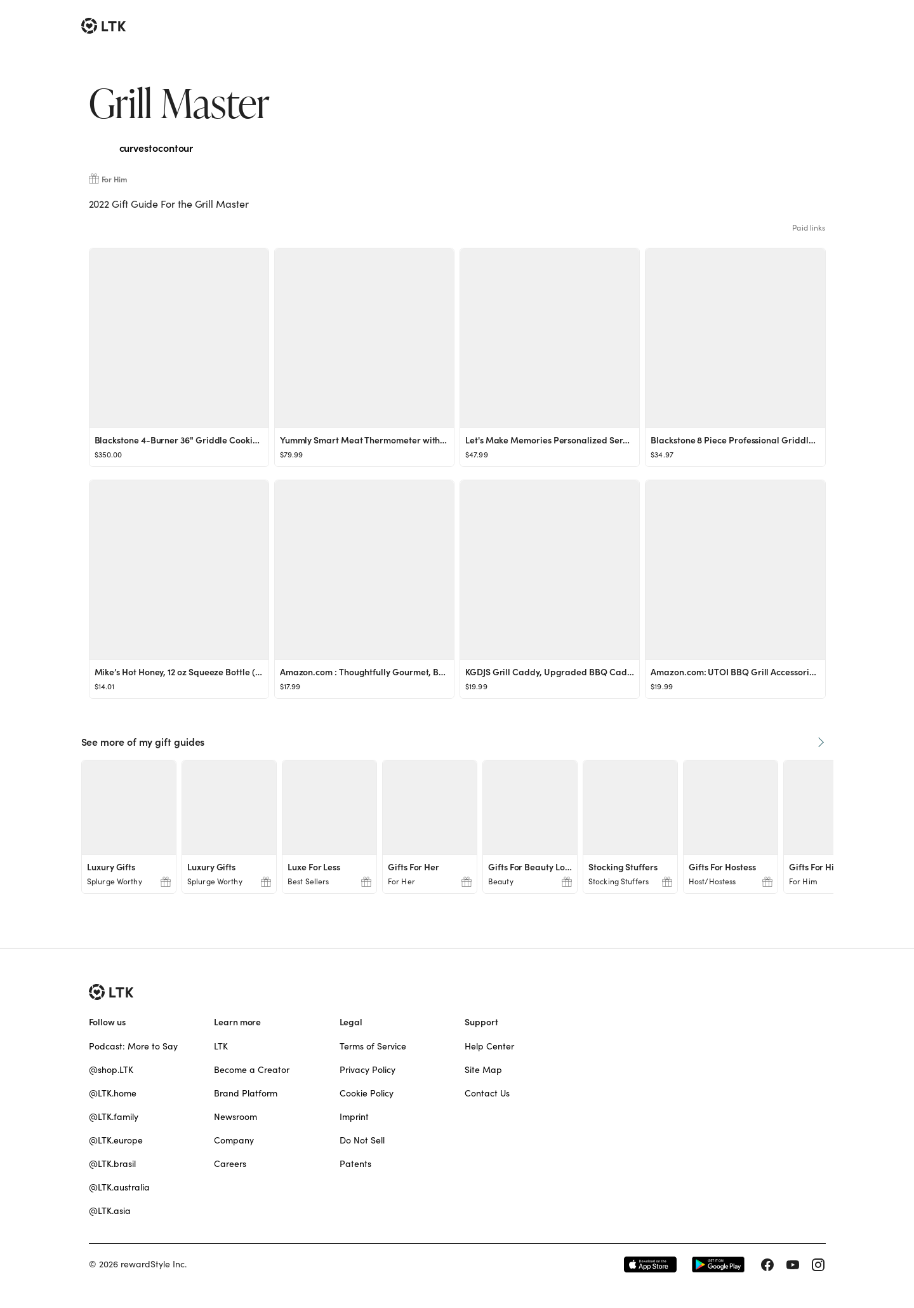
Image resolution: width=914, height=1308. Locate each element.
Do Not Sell (362, 1140)
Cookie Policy (367, 1093)
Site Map (483, 1069)
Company (234, 1140)
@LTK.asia (110, 1211)
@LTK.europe (116, 1140)
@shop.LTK (111, 1069)
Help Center (489, 1046)
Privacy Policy (367, 1069)
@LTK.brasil (112, 1164)
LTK (221, 1046)
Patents (355, 1164)
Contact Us (487, 1093)
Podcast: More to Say (133, 1046)
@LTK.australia (119, 1187)
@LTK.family (113, 1117)
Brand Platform (245, 1093)
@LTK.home (112, 1093)
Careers (230, 1164)
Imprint (354, 1117)
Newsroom (235, 1117)
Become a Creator (251, 1069)
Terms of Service (373, 1046)
